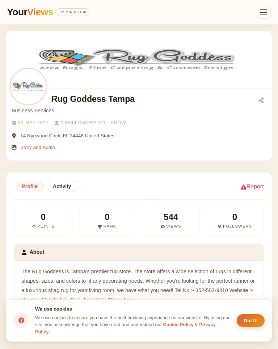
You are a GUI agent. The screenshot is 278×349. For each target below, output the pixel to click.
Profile (30, 186)
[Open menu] (263, 12)
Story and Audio (37, 147)
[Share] (261, 99)
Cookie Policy (178, 324)
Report (252, 186)
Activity (62, 186)
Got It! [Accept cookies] (251, 320)
